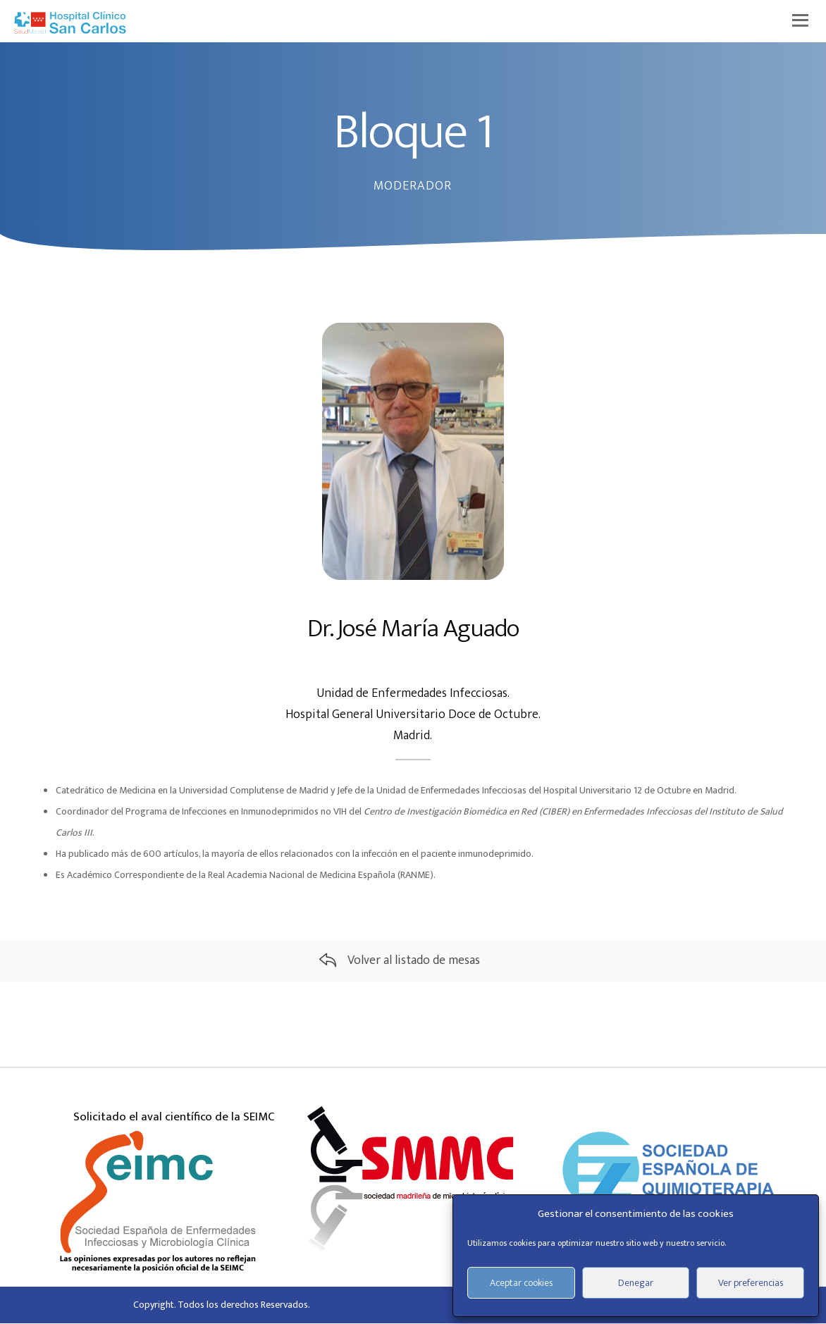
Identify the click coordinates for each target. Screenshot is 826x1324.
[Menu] (802, 21)
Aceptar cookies (521, 1283)
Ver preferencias (750, 1283)
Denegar (635, 1283)
